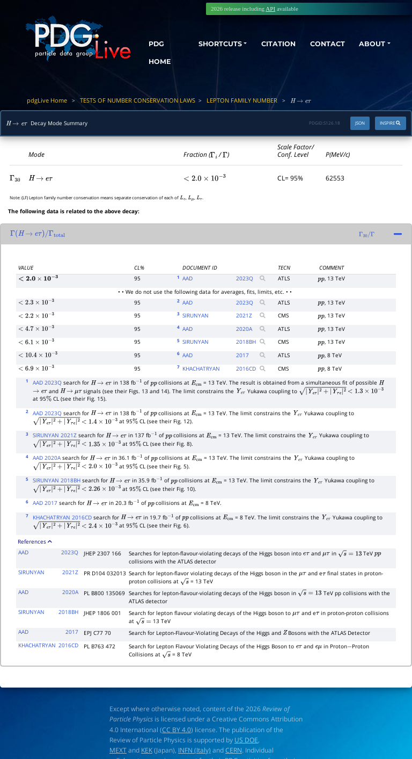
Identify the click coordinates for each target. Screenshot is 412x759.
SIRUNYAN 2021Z (55, 435)
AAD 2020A (47, 457)
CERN (233, 750)
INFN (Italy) (194, 750)
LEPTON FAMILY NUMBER (242, 100)
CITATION (274, 44)
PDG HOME (160, 54)
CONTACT (324, 44)
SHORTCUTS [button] (212, 44)
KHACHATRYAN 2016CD (62, 517)
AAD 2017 (45, 503)
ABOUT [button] (370, 44)
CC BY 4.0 (176, 729)
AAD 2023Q (47, 382)
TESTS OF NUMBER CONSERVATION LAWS (137, 100)
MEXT (118, 750)
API (270, 8)
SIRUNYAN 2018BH (56, 480)
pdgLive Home (47, 100)
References (35, 541)
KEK (146, 750)
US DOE (246, 739)
